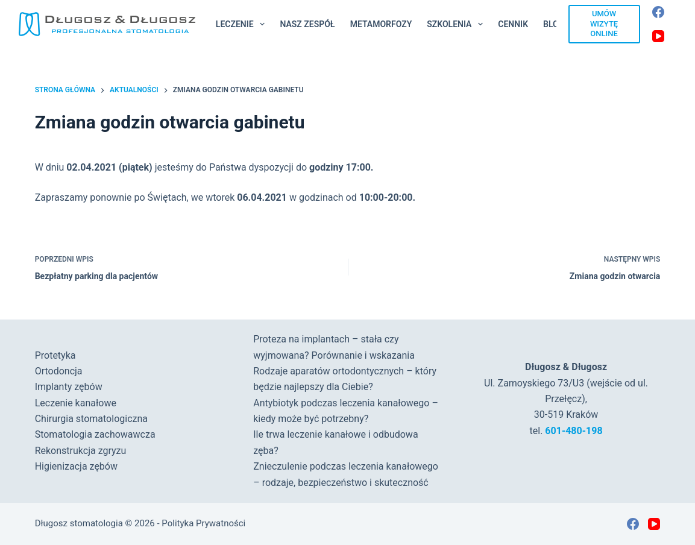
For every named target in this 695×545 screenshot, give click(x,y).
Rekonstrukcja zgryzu (81, 450)
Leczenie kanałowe (75, 403)
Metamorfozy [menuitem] (381, 24)
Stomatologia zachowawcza (95, 434)
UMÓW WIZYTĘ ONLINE (604, 24)
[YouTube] (658, 36)
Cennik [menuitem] (513, 24)
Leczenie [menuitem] (243, 24)
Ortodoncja (59, 371)
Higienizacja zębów (76, 466)
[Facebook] (658, 12)
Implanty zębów (68, 386)
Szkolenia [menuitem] (457, 24)
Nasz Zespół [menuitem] (307, 24)
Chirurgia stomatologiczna (91, 418)
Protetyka (55, 355)
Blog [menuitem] (553, 24)
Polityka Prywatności (203, 523)
